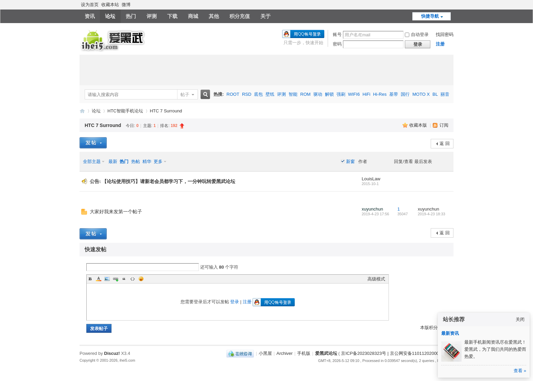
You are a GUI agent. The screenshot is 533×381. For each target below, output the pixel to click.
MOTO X (421, 94)
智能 (293, 94)
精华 (146, 161)
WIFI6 (354, 94)
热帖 (135, 161)
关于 (265, 16)
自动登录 (417, 34)
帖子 (184, 94)
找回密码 (444, 34)
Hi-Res (379, 94)
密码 (337, 44)
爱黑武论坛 (82, 111)
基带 (393, 94)
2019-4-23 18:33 (431, 214)
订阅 (444, 125)
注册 (440, 44)
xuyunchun (372, 209)
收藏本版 (418, 125)
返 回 (445, 143)
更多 (158, 161)
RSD (246, 94)
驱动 (317, 94)
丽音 (445, 94)
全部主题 (92, 161)
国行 (405, 94)
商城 (193, 16)
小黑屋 (265, 353)
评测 (152, 16)
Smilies (141, 278)
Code (132, 278)
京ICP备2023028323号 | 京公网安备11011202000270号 (396, 353)
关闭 (520, 319)
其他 (214, 16)
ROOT (232, 94)
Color (98, 278)
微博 (126, 4)
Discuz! (112, 353)
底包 (258, 94)
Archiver (284, 353)
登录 (234, 301)
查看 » (520, 370)
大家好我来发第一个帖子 (116, 211)
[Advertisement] (266, 70)
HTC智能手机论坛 (125, 110)
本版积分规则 (433, 327)
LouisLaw (371, 178)
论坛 (110, 16)
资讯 (90, 16)
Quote (124, 278)
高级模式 (376, 279)
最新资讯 (450, 333)
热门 (131, 16)
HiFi (366, 94)
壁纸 (269, 94)
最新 (112, 161)
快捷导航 (430, 16)
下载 (172, 16)
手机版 (303, 353)
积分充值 (239, 16)
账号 (337, 34)
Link (115, 278)
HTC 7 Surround (166, 110)
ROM (305, 94)
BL (435, 94)
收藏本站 (110, 4)
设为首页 (90, 4)
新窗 (350, 161)
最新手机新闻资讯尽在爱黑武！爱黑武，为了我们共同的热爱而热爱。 (495, 349)
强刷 (341, 94)
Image (107, 278)
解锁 (329, 94)
